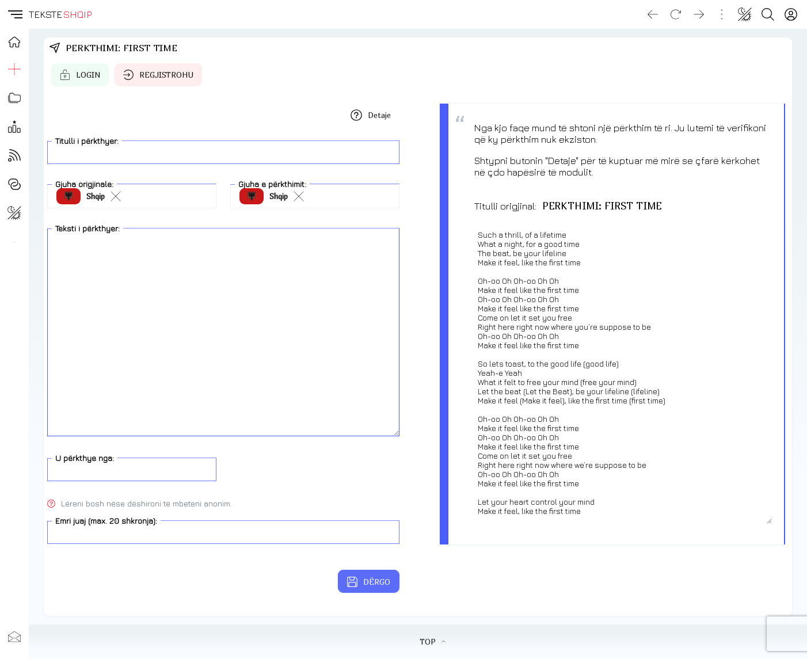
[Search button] (767, 14)
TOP (433, 641)
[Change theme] (744, 14)
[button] (14, 14)
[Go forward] (698, 14)
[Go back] (652, 14)
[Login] (790, 14)
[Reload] (675, 14)
